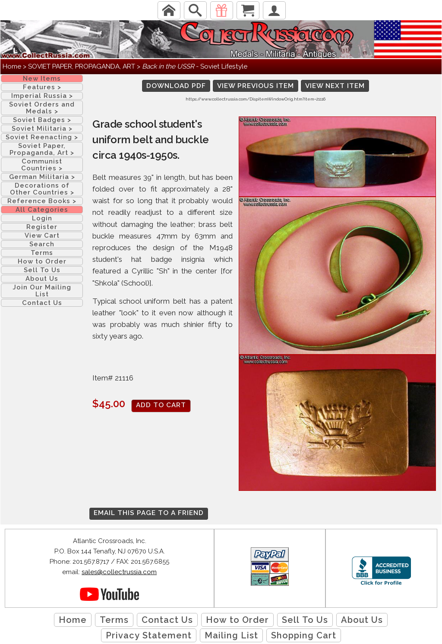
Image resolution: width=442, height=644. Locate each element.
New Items (42, 78)
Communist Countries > (42, 164)
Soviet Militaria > (42, 128)
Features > (42, 87)
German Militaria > (42, 177)
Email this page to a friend (149, 513)
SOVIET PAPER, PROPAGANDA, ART (81, 66)
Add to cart (161, 405)
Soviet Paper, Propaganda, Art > (41, 149)
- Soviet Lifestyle (194, 66)
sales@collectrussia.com (119, 572)
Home (12, 66)
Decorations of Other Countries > (42, 189)
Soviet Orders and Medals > (42, 108)
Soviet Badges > (42, 120)
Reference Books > (41, 201)
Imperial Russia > (42, 96)
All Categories (42, 210)
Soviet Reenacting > (42, 137)
